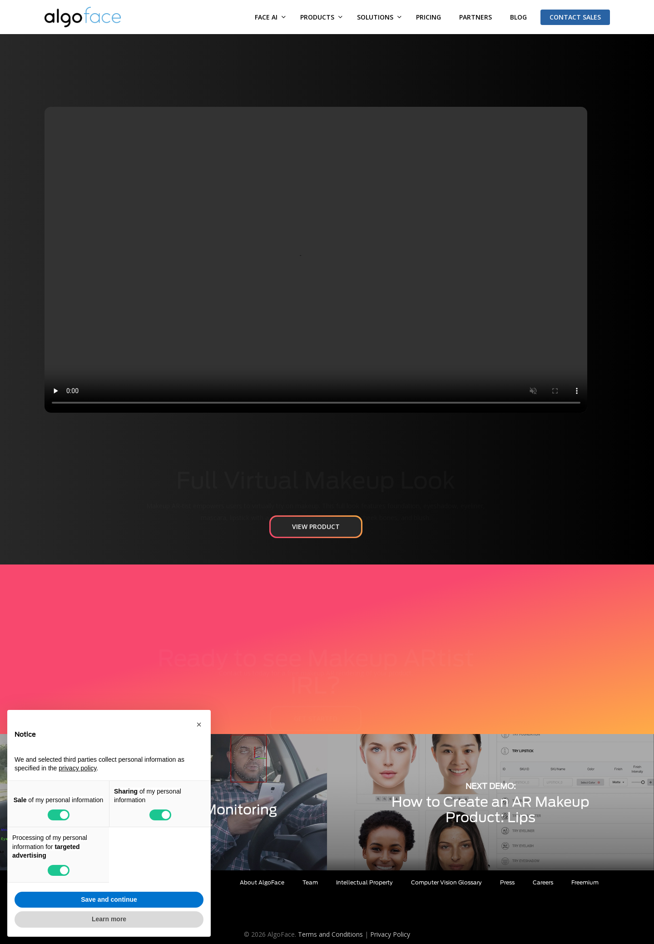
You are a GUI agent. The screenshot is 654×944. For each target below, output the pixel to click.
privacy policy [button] (77, 768)
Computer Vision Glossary (446, 882)
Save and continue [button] (109, 899)
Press (507, 882)
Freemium (585, 882)
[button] (315, 550)
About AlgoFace (262, 882)
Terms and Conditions (330, 934)
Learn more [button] (109, 919)
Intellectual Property (364, 882)
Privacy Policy (390, 934)
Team (310, 882)
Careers (543, 882)
